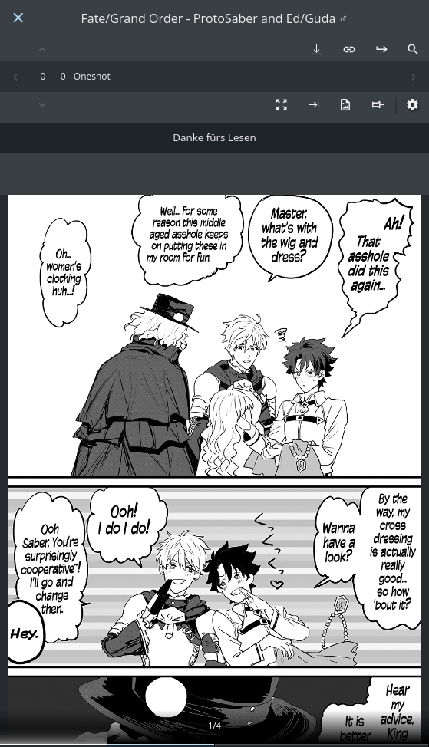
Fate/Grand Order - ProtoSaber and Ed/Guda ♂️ (214, 19)
